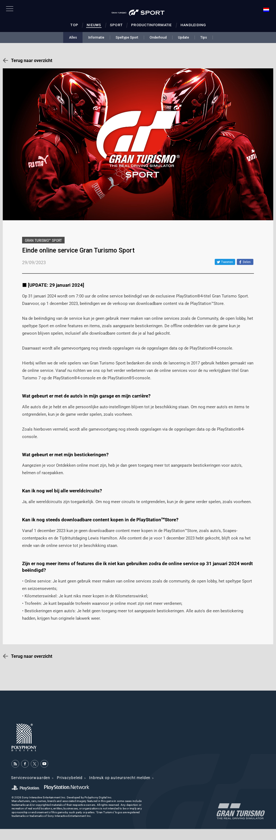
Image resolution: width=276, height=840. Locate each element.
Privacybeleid (70, 778)
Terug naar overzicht (31, 60)
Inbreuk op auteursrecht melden (119, 778)
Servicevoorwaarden (30, 778)
